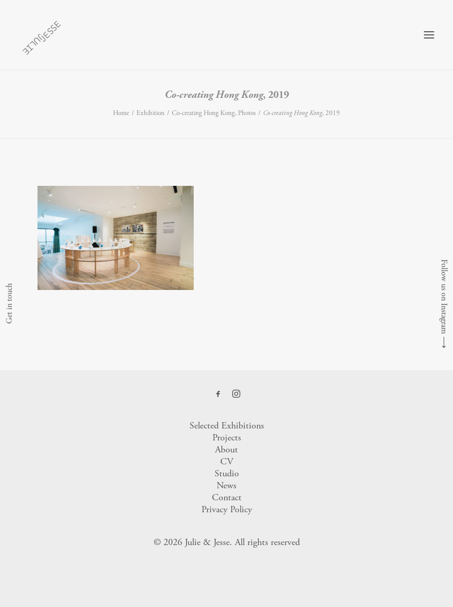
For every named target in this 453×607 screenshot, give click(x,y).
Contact (227, 497)
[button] (429, 35)
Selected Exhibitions (227, 426)
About (226, 450)
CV (226, 461)
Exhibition (150, 113)
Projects (226, 438)
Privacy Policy (227, 509)
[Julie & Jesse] (41, 35)
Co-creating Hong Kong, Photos (214, 113)
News (226, 485)
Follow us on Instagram (443, 296)
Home (121, 113)
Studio (227, 473)
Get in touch (9, 303)
